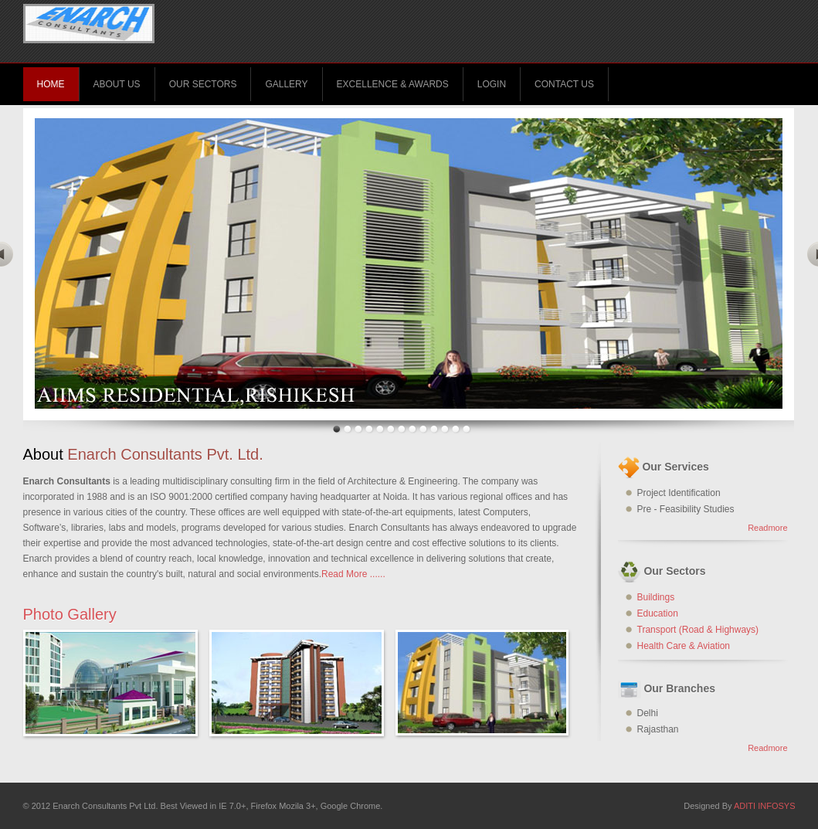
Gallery (286, 84)
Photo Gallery (70, 614)
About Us (117, 84)
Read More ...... (353, 574)
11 (445, 428)
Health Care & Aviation (684, 645)
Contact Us (564, 84)
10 (434, 428)
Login (491, 84)
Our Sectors (203, 84)
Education (657, 613)
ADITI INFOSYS (764, 805)
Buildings (656, 597)
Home (51, 84)
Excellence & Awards (393, 84)
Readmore (767, 527)
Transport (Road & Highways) (698, 629)
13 (466, 428)
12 (455, 428)
